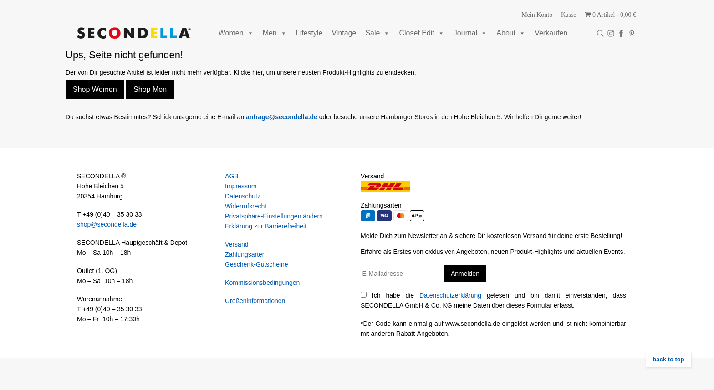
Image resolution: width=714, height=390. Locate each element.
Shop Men (150, 89)
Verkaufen (551, 33)
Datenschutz (242, 196)
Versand (236, 244)
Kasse (568, 14)
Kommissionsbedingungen (262, 282)
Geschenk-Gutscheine (256, 264)
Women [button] (236, 33)
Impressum (240, 186)
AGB (232, 176)
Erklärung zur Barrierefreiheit (265, 226)
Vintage (344, 33)
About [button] (510, 33)
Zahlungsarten (245, 254)
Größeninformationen (255, 300)
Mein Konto (536, 14)
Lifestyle (309, 33)
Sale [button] (377, 33)
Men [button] (275, 33)
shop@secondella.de (107, 224)
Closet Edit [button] (421, 33)
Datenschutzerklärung (450, 295)
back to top (668, 359)
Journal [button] (470, 33)
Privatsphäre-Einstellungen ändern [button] (274, 216)
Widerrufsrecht (245, 206)
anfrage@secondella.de (281, 117)
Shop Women (95, 89)
